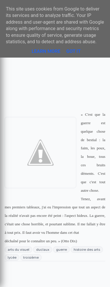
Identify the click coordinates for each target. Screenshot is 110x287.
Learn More (46, 51)
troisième (31, 257)
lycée (12, 257)
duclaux (42, 250)
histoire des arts (87, 250)
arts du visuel (18, 250)
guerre (61, 250)
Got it (73, 51)
